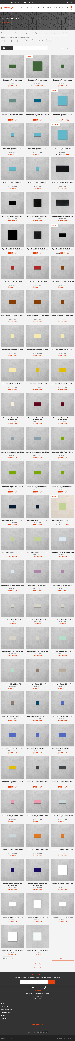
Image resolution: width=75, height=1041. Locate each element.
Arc (3, 40)
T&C (58, 1038)
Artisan (21, 40)
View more (49, 40)
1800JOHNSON (54, 2)
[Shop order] (66, 48)
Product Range (10, 18)
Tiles (18, 8)
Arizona (9, 40)
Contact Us (66, 8)
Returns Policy (70, 1038)
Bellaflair (41, 40)
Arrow (15, 40)
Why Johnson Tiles (36, 8)
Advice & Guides (48, 8)
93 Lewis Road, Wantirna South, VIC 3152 (37, 993)
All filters (7, 48)
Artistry (28, 40)
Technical (57, 8)
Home (2, 18)
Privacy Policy (62, 1038)
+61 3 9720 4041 (37, 997)
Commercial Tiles (14, 2)
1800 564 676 (37, 999)
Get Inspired (25, 8)
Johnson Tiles (8, 1038)
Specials (31, 2)
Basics (35, 40)
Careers (24, 2)
